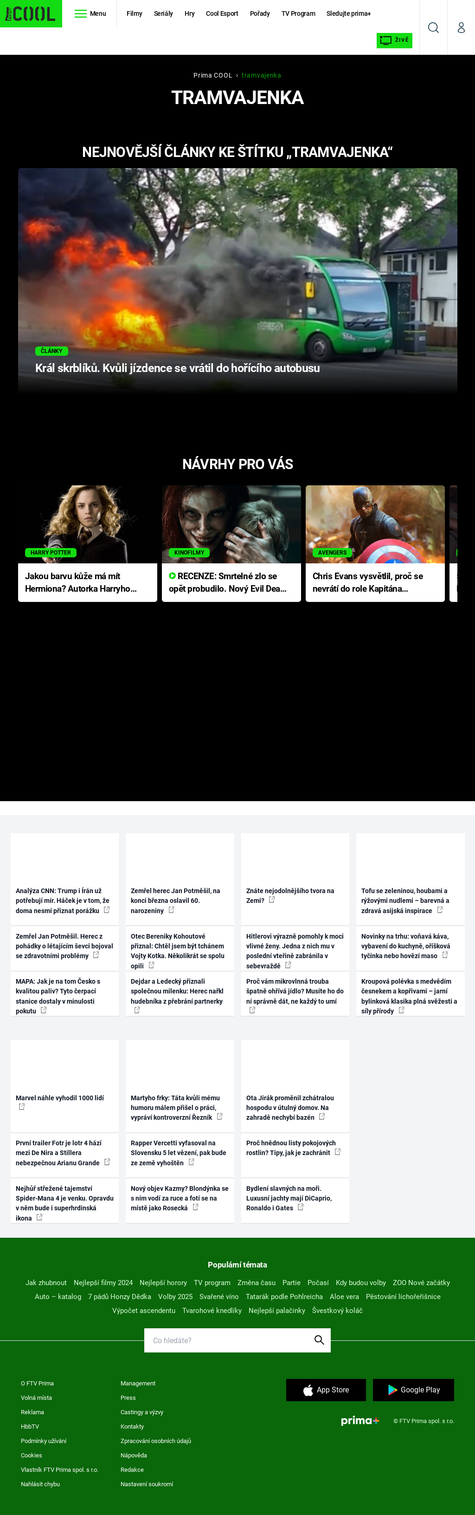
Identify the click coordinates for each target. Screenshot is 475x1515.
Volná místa (36, 1397)
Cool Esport (222, 13)
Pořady (260, 13)
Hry (189, 13)
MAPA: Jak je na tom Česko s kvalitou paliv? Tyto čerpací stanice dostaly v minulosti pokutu (58, 996)
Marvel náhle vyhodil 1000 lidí (60, 1102)
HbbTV (30, 1426)
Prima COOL (212, 75)
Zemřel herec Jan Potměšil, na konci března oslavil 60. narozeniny (175, 900)
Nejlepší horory (163, 1283)
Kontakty (132, 1426)
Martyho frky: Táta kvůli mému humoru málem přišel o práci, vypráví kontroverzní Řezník (177, 1108)
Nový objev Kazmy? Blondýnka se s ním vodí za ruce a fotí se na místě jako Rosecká (180, 1198)
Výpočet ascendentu (143, 1310)
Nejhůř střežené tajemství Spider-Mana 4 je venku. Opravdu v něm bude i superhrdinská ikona (65, 1203)
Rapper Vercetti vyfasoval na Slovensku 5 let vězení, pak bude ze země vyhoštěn (178, 1153)
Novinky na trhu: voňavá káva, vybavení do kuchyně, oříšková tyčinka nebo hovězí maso (405, 946)
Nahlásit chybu (40, 1484)
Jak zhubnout (46, 1283)
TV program (212, 1283)
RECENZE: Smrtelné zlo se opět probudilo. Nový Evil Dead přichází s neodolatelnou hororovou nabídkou (227, 583)
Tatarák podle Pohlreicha (284, 1297)
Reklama (32, 1412)
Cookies (31, 1455)
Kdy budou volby (361, 1283)
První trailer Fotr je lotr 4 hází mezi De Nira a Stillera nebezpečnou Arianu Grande (63, 1153)
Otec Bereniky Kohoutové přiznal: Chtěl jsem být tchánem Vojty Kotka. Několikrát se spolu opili (178, 951)
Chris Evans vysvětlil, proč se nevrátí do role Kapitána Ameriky (368, 583)
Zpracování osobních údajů (156, 1440)
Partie (291, 1283)
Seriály (163, 13)
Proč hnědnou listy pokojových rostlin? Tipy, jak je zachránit (293, 1147)
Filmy (134, 13)
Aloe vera (344, 1297)
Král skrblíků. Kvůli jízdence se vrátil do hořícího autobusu (177, 368)
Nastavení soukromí (147, 1484)
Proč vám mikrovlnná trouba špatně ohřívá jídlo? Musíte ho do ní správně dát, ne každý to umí (295, 995)
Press (128, 1397)
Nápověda (134, 1455)
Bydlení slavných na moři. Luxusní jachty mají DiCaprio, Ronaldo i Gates (289, 1198)
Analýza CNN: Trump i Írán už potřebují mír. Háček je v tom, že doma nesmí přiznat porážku (63, 900)
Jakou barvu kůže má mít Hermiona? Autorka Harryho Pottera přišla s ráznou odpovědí (77, 583)
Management (138, 1383)
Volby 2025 (175, 1297)
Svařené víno (219, 1297)
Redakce (132, 1469)
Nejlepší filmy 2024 (103, 1283)
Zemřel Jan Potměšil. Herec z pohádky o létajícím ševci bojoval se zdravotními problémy (64, 946)
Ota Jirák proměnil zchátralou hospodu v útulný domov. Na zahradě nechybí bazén (290, 1108)
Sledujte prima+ (349, 13)
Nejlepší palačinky (277, 1310)
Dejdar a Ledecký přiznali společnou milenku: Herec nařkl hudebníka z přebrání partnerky (177, 995)
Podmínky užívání (43, 1440)
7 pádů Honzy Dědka (119, 1297)
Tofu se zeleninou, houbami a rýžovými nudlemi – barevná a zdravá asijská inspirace (405, 900)
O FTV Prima (37, 1383)
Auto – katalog (58, 1297)
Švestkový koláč (337, 1310)
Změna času (257, 1283)
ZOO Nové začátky (421, 1283)
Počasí (318, 1283)
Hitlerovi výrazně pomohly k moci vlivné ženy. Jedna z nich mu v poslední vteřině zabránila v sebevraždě (295, 951)
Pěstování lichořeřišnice (403, 1297)
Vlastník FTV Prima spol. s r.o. (59, 1469)
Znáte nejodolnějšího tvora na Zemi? (290, 895)
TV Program (298, 13)
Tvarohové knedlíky (212, 1310)
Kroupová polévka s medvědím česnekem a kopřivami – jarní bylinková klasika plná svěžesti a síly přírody (409, 996)
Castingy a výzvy (142, 1412)
